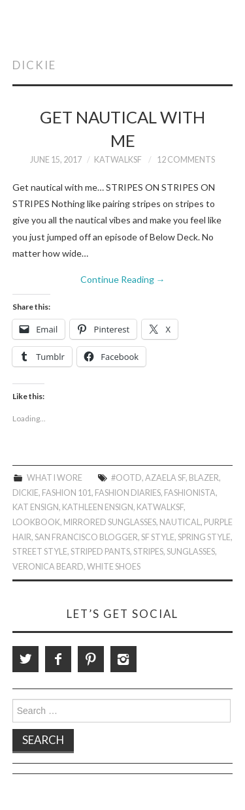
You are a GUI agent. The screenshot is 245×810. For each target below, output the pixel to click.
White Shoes (113, 567)
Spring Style (204, 537)
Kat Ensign (35, 507)
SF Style (157, 537)
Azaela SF (165, 478)
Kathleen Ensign (97, 507)
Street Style (39, 552)
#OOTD (126, 478)
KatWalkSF (118, 160)
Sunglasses (191, 552)
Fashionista (190, 493)
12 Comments (186, 160)
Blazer (204, 478)
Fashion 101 (66, 493)
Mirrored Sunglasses (109, 522)
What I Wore (54, 478)
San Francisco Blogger (86, 537)
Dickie (25, 493)
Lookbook (36, 522)
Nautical (180, 522)
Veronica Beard (48, 567)
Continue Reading (122, 279)
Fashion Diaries (128, 493)
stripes (148, 552)
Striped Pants (100, 552)
